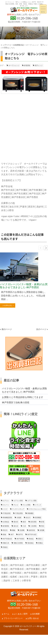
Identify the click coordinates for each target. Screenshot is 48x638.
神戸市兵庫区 (33, 565)
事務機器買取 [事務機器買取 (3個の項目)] (7, 517)
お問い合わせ (33, 621)
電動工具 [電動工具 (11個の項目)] (6, 543)
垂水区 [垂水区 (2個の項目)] (16, 522)
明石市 (4, 565)
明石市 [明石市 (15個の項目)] (5, 530)
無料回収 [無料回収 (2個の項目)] (32, 530)
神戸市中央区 (17, 565)
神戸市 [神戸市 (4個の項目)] (20, 534)
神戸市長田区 (31, 573)
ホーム (6, 617)
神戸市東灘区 (33, 569)
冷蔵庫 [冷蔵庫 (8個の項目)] (19, 517)
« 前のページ (6, 329)
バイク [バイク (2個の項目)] (5, 509)
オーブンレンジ (14, 65)
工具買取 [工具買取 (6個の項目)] (33, 526)
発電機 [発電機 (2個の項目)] (42, 530)
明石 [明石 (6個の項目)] (42, 526)
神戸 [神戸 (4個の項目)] (12, 534)
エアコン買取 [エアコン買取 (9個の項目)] (32, 501)
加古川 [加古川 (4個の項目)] (28, 517)
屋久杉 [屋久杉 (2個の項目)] (16, 526)
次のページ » (42, 329)
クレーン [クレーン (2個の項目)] (6, 505)
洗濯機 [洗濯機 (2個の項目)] (22, 530)
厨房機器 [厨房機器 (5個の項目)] (38, 517)
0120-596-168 (27, 18)
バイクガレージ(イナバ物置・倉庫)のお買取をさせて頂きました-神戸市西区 (23, 286)
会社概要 (36, 617)
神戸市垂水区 (17, 569)
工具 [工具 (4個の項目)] (24, 526)
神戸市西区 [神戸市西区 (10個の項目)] (20, 539)
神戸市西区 (16, 573)
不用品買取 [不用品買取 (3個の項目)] (19, 513)
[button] (46, 248)
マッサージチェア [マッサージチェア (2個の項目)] (18, 509)
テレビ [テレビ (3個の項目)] (16, 505)
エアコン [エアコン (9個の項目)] (6, 501)
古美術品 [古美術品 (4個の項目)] (6, 522)
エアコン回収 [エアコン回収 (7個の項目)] (18, 501)
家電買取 (27, 65)
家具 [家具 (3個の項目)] (24, 522)
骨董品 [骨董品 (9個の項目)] (40, 543)
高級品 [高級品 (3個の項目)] (5, 547)
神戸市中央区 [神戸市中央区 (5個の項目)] (32, 534)
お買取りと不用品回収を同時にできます (22, 397)
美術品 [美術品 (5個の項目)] (31, 539)
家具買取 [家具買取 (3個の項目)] (33, 522)
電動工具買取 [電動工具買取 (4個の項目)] (18, 543)
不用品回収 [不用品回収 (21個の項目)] (7, 513)
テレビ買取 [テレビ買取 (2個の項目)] (26, 505)
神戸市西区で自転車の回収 (15, 402)
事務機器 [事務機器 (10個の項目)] (30, 513)
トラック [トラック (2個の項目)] (38, 505)
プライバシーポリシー (13, 621)
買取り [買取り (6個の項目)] (40, 539)
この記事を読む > (8, 305)
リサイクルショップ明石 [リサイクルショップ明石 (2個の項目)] (37, 509)
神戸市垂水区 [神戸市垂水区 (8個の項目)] (7, 539)
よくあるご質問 (20, 617)
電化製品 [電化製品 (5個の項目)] (30, 543)
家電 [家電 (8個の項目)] (42, 522)
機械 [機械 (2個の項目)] (13, 530)
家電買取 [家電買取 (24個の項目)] (6, 526)
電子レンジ (39, 65)
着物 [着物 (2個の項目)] (4, 534)
